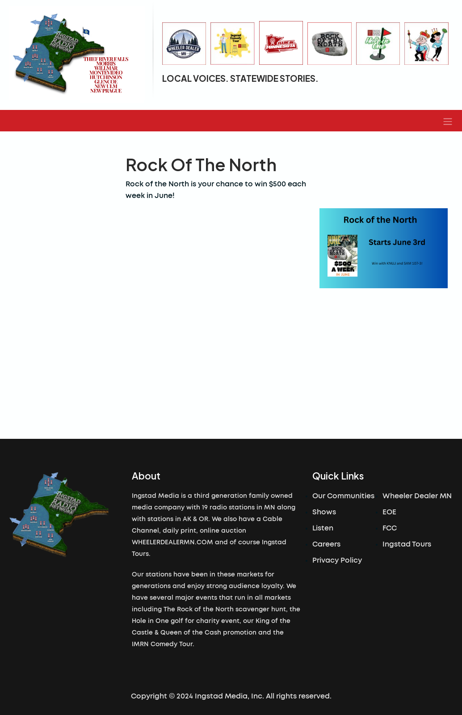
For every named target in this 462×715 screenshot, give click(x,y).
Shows (324, 512)
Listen (322, 528)
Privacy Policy (337, 560)
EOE (389, 512)
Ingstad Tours (406, 544)
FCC (389, 528)
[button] (447, 120)
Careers (326, 544)
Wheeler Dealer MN (417, 496)
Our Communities (343, 496)
